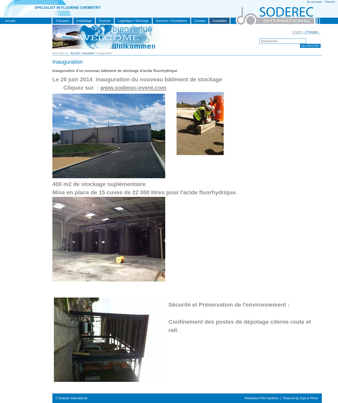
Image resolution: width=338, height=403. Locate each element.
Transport (62, 21)
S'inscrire (330, 2)
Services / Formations (171, 21)
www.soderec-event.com (133, 88)
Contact (199, 21)
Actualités (219, 21)
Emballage (83, 21)
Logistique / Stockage (133, 21)
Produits (105, 21)
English (298, 32)
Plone (314, 398)
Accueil (10, 21)
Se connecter (314, 2)
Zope (303, 398)
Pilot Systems (269, 398)
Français (312, 32)
